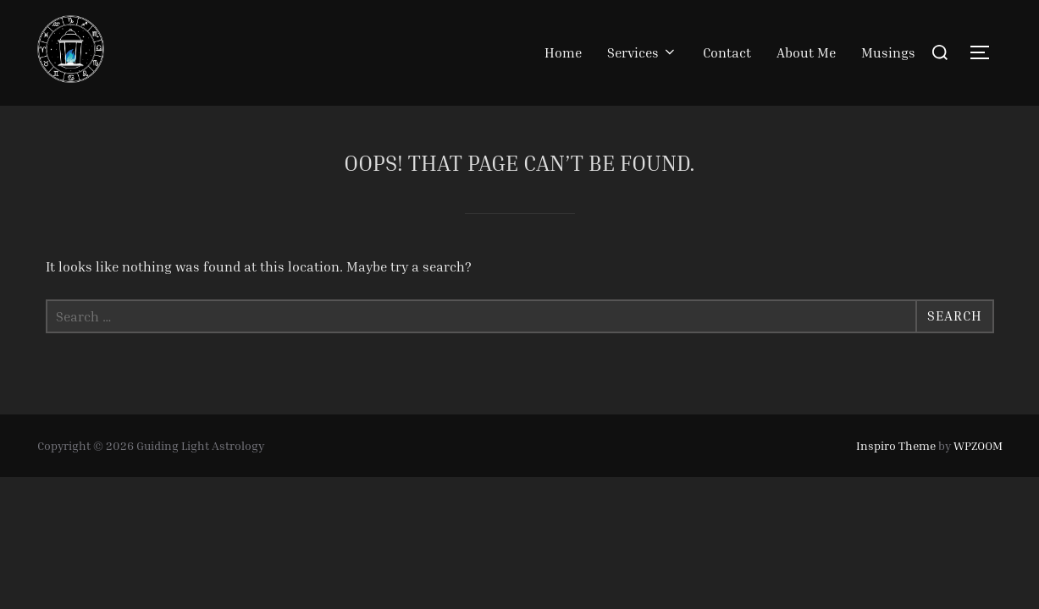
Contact (727, 52)
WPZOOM (978, 445)
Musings (888, 52)
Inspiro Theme (896, 445)
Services (642, 52)
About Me (806, 52)
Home (563, 52)
